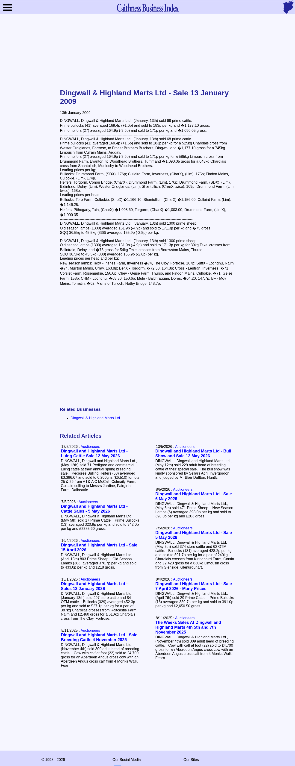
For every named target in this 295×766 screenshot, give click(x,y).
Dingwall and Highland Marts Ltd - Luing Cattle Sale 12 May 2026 (94, 453)
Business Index (147, 7)
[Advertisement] (147, 51)
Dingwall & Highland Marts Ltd (95, 418)
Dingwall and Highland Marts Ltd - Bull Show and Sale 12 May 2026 (193, 453)
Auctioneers (185, 447)
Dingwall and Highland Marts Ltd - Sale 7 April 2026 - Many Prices (193, 586)
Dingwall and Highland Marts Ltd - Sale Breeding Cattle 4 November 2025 (99, 637)
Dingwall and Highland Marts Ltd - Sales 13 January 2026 (94, 586)
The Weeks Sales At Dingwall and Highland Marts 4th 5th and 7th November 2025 (188, 627)
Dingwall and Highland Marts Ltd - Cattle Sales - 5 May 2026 (94, 509)
